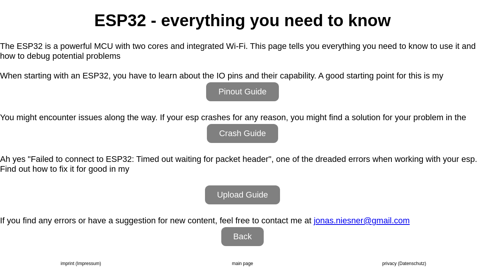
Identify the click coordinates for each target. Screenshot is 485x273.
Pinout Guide (242, 91)
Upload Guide (242, 194)
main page (242, 263)
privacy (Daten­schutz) (404, 263)
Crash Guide (242, 133)
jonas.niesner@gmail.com (362, 220)
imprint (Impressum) (81, 263)
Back (242, 236)
